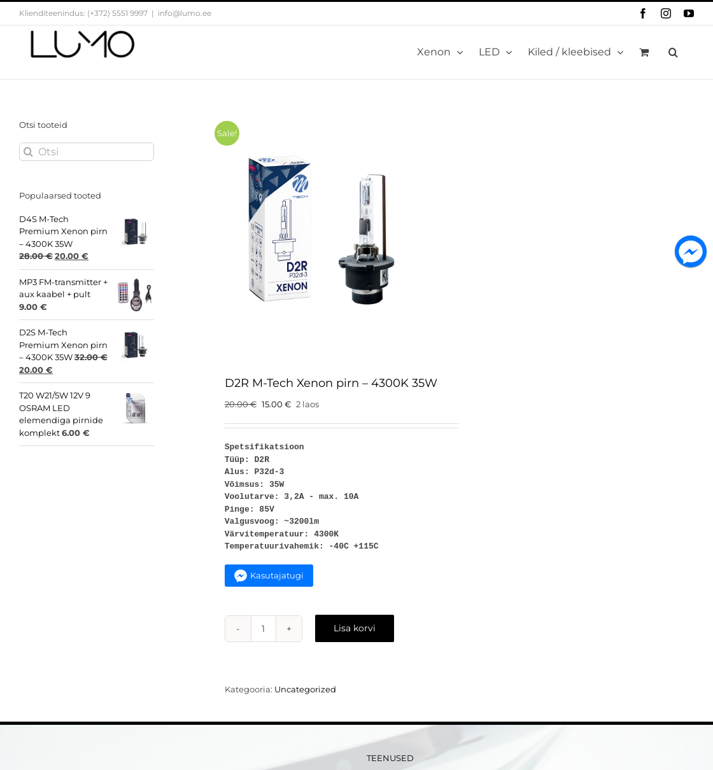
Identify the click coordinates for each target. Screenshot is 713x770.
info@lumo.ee (184, 13)
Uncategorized (305, 689)
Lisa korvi (355, 628)
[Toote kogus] (263, 628)
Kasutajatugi (277, 575)
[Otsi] (86, 152)
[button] (673, 52)
